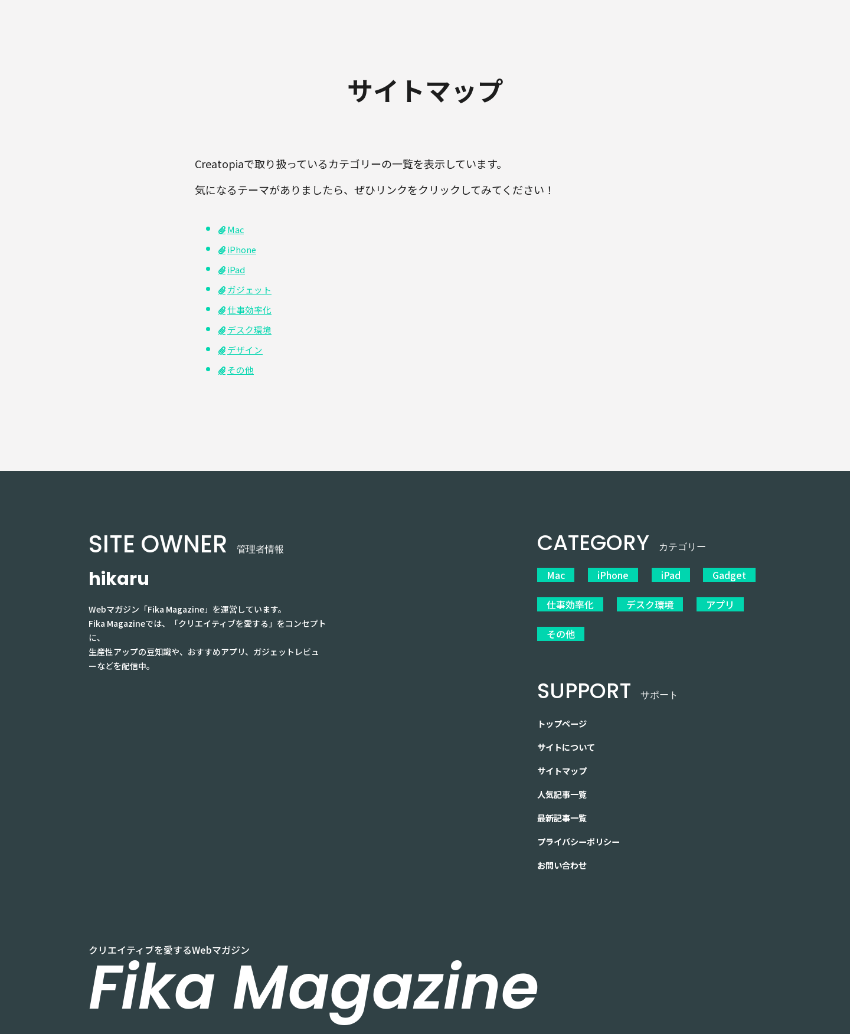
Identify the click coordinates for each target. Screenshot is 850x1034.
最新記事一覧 (565, 799)
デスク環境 (253, 328)
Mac (556, 575)
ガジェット (253, 288)
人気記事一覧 (565, 775)
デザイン (248, 348)
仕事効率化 (253, 308)
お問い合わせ (565, 846)
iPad (238, 268)
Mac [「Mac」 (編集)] (237, 228)
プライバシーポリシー (584, 823)
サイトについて (570, 728)
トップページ (565, 705)
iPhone (244, 248)
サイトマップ (565, 752)
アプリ (712, 598)
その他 (243, 369)
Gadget (717, 575)
